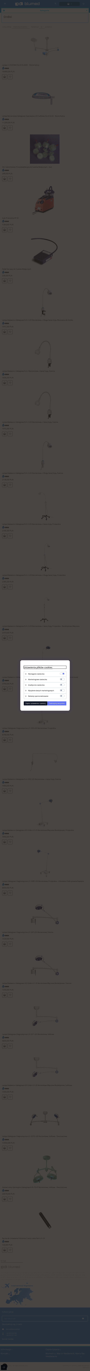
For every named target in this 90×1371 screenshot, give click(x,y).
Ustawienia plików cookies (36, 667)
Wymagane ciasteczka (35, 674)
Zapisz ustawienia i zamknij (34, 703)
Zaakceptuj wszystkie (58, 703)
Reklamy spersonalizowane (37, 696)
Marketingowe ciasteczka (36, 679)
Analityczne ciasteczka (35, 685)
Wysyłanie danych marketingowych (40, 690)
